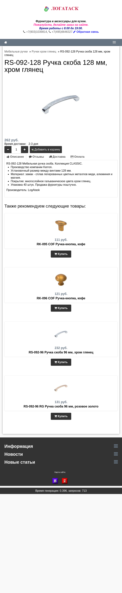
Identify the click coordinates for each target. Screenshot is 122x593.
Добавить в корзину (46, 149)
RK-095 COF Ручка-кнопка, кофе (61, 244)
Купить (61, 253)
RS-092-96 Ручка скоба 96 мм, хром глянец (61, 352)
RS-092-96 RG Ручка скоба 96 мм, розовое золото (61, 406)
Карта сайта (59, 472)
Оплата (77, 156)
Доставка (57, 156)
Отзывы (36, 156)
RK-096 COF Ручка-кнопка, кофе (61, 298)
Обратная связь (86, 31)
